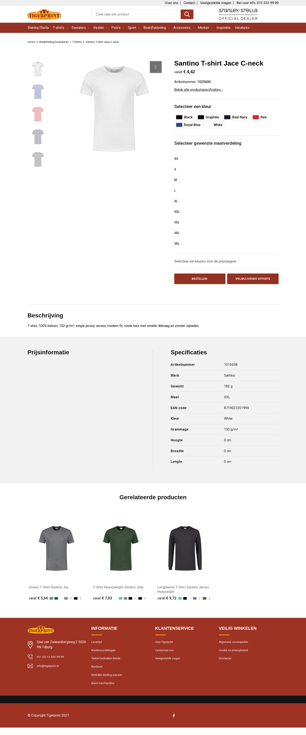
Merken (203, 28)
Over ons (171, 3)
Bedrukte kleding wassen (108, 681)
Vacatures (242, 28)
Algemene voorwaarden (235, 645)
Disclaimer (226, 663)
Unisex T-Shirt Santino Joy (49, 589)
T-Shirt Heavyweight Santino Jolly (118, 589)
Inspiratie (224, 28)
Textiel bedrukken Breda (107, 663)
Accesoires (181, 28)
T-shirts (58, 28)
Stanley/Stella (38, 28)
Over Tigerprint (165, 645)
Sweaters (79, 28)
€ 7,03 (102, 600)
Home (32, 42)
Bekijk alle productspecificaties (198, 90)
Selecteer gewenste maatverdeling (210, 144)
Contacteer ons (166, 654)
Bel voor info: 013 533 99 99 (258, 3)
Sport (132, 28)
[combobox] (136, 14)
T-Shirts (81, 42)
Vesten (98, 28)
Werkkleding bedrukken (56, 42)
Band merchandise (104, 690)
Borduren (97, 672)
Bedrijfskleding (154, 28)
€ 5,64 (38, 600)
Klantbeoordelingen (104, 654)
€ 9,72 (166, 600)
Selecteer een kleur (194, 106)
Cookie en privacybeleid (235, 654)
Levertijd (97, 645)
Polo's (115, 28)
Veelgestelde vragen (215, 3)
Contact (189, 3)
